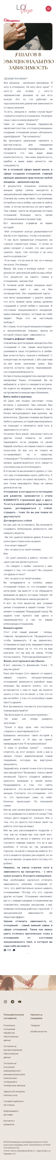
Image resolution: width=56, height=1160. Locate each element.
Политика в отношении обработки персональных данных (11, 1033)
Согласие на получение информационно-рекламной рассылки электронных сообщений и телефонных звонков (14, 1074)
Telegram (35, 1025)
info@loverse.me (38, 1031)
